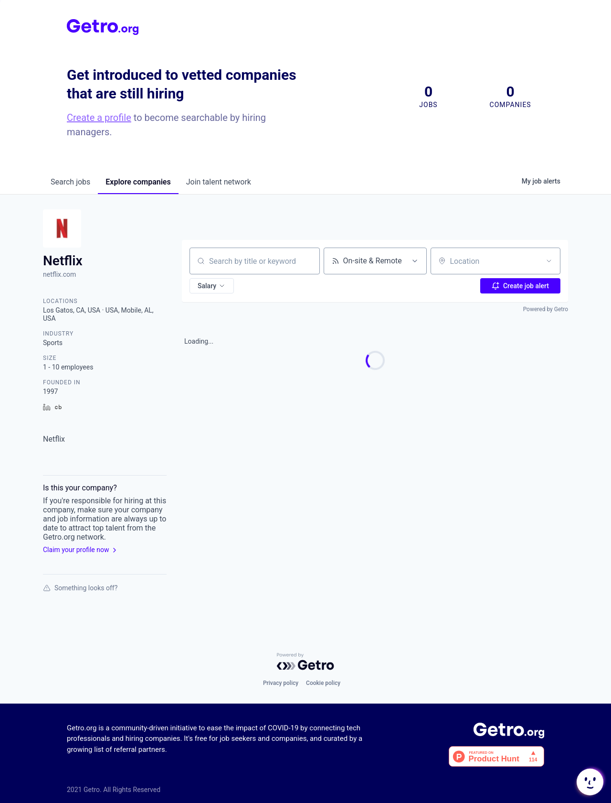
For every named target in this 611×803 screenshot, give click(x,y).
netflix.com (59, 274)
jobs (70, 181)
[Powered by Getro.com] (305, 661)
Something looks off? (80, 588)
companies (137, 181)
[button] (212, 285)
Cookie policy (323, 683)
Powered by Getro (545, 309)
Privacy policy (280, 683)
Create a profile (99, 117)
